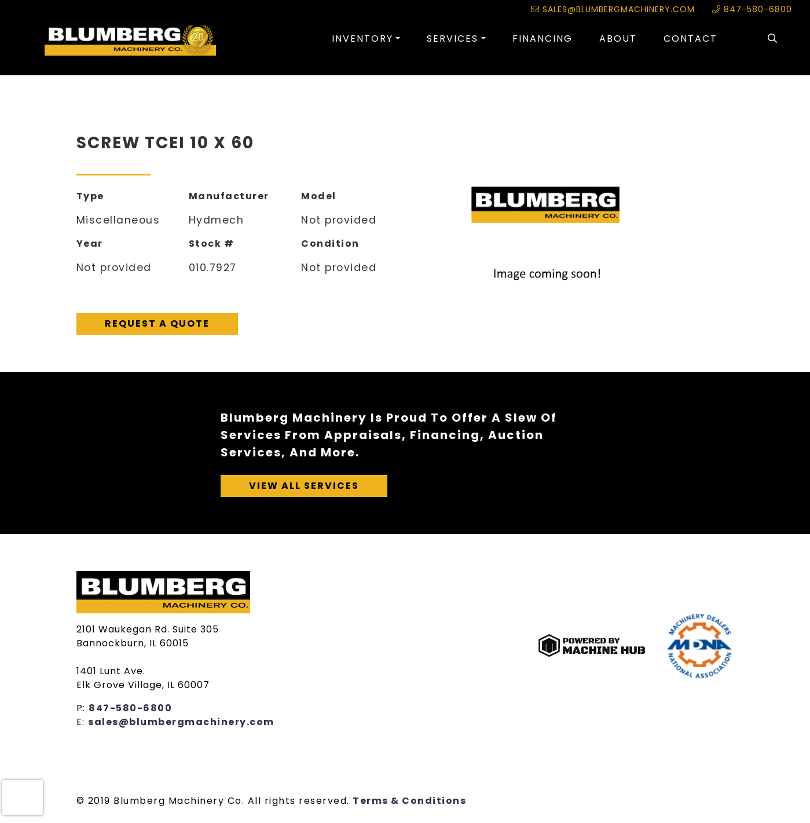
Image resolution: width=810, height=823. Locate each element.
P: (82, 708)
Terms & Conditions (409, 800)
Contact (690, 38)
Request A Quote (157, 323)
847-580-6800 (752, 9)
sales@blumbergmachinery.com (613, 9)
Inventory (362, 38)
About (618, 38)
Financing (542, 38)
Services (452, 38)
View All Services (304, 485)
